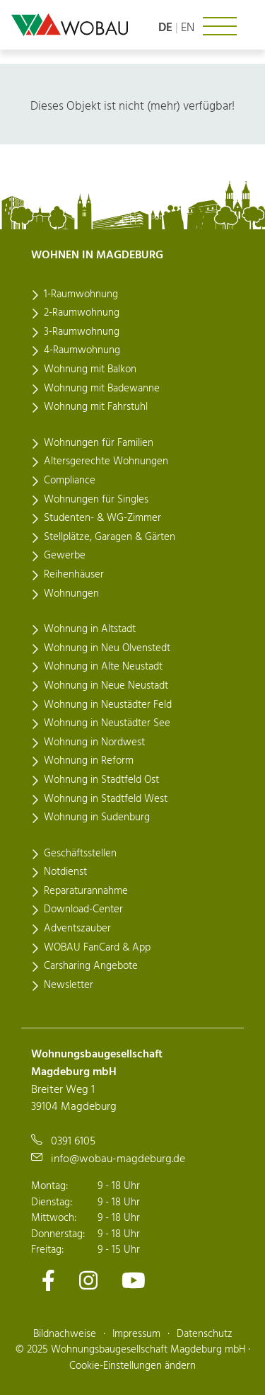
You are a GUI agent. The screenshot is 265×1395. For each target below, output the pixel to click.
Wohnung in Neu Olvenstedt (107, 648)
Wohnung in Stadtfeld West (105, 799)
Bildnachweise (64, 1334)
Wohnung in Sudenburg (97, 817)
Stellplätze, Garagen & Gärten (109, 537)
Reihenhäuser (74, 574)
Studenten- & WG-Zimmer (102, 518)
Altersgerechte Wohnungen (106, 461)
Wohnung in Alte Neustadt (103, 666)
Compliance (69, 480)
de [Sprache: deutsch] (165, 28)
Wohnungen (71, 593)
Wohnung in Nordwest (94, 742)
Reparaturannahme (86, 891)
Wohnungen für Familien (98, 443)
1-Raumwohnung (81, 294)
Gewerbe (65, 555)
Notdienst (65, 871)
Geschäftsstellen (80, 853)
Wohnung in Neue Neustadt (106, 685)
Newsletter (68, 985)
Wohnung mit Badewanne (102, 388)
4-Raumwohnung (82, 350)
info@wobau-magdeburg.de (118, 1159)
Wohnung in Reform (89, 760)
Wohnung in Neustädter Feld (108, 704)
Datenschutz (204, 1334)
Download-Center (83, 909)
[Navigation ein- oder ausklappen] (220, 26)
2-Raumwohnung (81, 312)
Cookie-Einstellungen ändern (132, 1365)
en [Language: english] (187, 28)
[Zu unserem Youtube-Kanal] (134, 1280)
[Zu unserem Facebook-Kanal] (48, 1280)
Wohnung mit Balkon (90, 369)
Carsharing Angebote (91, 966)
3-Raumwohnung (81, 331)
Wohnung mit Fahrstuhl (96, 406)
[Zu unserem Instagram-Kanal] (88, 1280)
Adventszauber (77, 928)
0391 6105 (73, 1141)
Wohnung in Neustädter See (107, 723)
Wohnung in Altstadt (90, 629)
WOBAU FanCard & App (97, 947)
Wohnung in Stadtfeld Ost (101, 779)
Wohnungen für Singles (96, 499)
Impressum (136, 1334)
